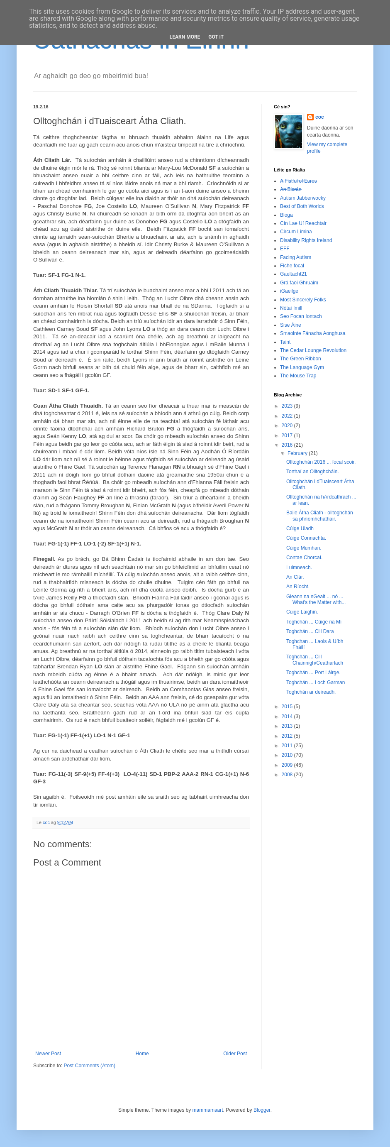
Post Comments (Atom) (89, 1066)
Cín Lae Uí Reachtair (303, 223)
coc (319, 117)
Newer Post (48, 1054)
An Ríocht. (298, 586)
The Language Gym (302, 367)
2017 (288, 435)
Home (142, 1054)
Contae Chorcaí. (304, 557)
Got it (216, 37)
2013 (288, 726)
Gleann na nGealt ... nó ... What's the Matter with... (316, 599)
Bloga (286, 215)
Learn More (185, 37)
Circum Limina (296, 232)
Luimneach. (299, 567)
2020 (288, 425)
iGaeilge (289, 291)
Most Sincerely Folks (303, 300)
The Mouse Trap (298, 376)
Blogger (262, 1110)
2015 (288, 706)
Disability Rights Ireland (306, 240)
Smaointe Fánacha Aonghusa (312, 333)
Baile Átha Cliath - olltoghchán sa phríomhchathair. (319, 515)
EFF (285, 249)
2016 (288, 445)
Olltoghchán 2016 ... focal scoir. (321, 462)
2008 (288, 775)
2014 (288, 716)
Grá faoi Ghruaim (299, 283)
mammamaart (208, 1110)
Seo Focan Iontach (301, 316)
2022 (288, 416)
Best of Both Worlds (302, 206)
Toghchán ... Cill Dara (310, 631)
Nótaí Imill (291, 308)
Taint (285, 342)
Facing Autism (295, 257)
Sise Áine (290, 325)
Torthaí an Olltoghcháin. (312, 471)
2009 (288, 765)
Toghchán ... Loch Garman (315, 682)
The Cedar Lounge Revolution (313, 350)
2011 (288, 745)
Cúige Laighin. (302, 612)
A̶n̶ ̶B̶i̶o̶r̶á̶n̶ (290, 189)
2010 (288, 755)
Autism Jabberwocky (303, 198)
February (298, 453)
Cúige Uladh (300, 528)
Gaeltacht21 (293, 274)
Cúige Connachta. (306, 538)
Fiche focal (292, 266)
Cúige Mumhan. (304, 548)
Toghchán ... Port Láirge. (313, 672)
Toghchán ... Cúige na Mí (313, 622)
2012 (288, 736)
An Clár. (295, 577)
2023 (288, 406)
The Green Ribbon (300, 359)
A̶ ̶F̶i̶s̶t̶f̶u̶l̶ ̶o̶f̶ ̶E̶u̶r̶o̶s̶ (298, 181)
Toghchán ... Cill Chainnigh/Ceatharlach (314, 659)
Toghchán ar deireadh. (311, 692)
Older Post (235, 1054)
